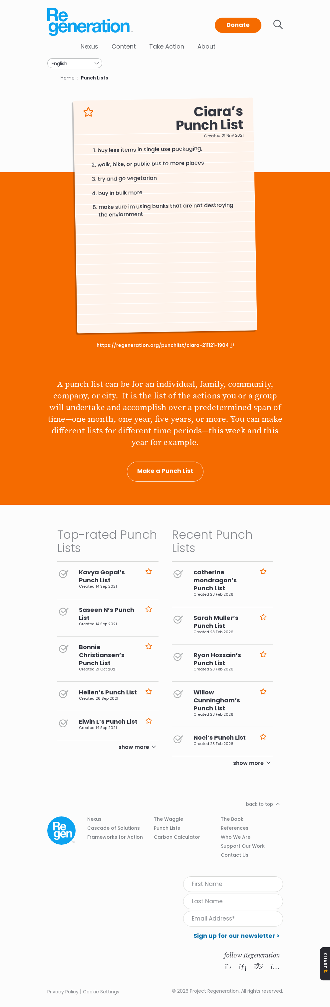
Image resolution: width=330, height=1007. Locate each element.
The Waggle (168, 819)
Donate (238, 25)
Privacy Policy (63, 991)
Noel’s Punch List (219, 737)
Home (68, 77)
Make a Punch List (165, 471)
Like (88, 112)
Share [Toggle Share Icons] (325, 960)
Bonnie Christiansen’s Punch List (102, 655)
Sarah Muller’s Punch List (215, 622)
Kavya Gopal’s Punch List (102, 576)
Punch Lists (94, 77)
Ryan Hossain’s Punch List (217, 659)
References (234, 828)
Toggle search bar (278, 25)
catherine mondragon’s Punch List (215, 580)
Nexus (89, 46)
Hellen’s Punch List (108, 692)
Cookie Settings (101, 991)
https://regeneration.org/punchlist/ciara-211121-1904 (163, 345)
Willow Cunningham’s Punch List (216, 700)
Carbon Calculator (177, 837)
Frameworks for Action (115, 837)
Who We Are (235, 837)
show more (134, 747)
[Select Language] (74, 63)
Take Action (166, 46)
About (206, 46)
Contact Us (234, 855)
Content (124, 46)
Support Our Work (243, 846)
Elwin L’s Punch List (108, 721)
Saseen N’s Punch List (106, 614)
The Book (232, 819)
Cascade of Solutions (113, 828)
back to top (259, 804)
